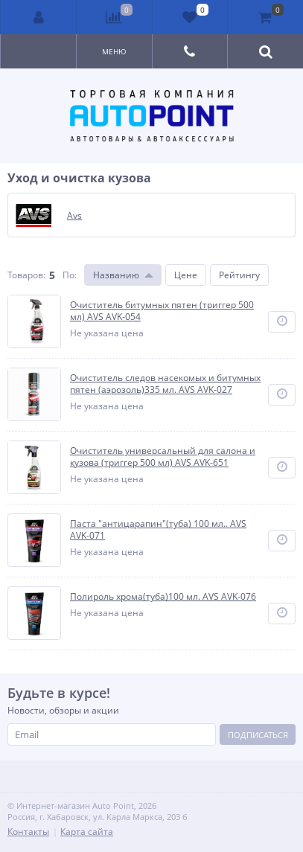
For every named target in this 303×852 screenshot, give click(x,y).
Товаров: (26, 275)
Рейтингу (239, 275)
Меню (114, 51)
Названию (116, 275)
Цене (185, 275)
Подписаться (258, 734)
